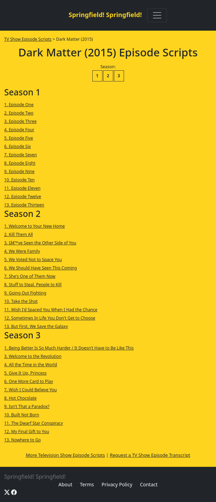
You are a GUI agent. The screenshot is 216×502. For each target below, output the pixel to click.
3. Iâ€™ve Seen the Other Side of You (40, 243)
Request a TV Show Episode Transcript (150, 455)
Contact (149, 484)
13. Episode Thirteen (24, 205)
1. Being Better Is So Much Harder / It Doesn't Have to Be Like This (69, 348)
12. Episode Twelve (22, 196)
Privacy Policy (116, 484)
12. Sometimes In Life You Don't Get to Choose (49, 318)
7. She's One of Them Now (29, 276)
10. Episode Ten (19, 180)
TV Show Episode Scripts (28, 39)
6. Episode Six (17, 146)
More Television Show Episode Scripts (65, 455)
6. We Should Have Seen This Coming (40, 268)
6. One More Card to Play (28, 381)
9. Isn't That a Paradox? (26, 406)
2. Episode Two (18, 113)
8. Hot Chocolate (20, 398)
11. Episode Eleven (22, 188)
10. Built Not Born (21, 415)
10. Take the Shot (21, 301)
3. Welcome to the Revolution (32, 356)
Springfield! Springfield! (105, 14)
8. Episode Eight (20, 163)
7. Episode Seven (20, 155)
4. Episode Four (19, 130)
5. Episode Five (18, 138)
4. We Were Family (22, 251)
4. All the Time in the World (30, 365)
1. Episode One (18, 105)
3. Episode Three (20, 121)
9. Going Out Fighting (25, 293)
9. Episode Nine (19, 171)
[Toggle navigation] (157, 15)
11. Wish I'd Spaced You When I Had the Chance (50, 310)
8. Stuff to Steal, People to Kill (33, 285)
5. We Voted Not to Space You (33, 259)
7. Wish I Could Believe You (30, 390)
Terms (87, 484)
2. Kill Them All (18, 234)
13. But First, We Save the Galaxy (36, 326)
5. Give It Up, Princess (25, 373)
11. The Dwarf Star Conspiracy (33, 423)
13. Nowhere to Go (22, 440)
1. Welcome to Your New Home (34, 226)
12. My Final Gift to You (26, 431)
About (65, 484)
